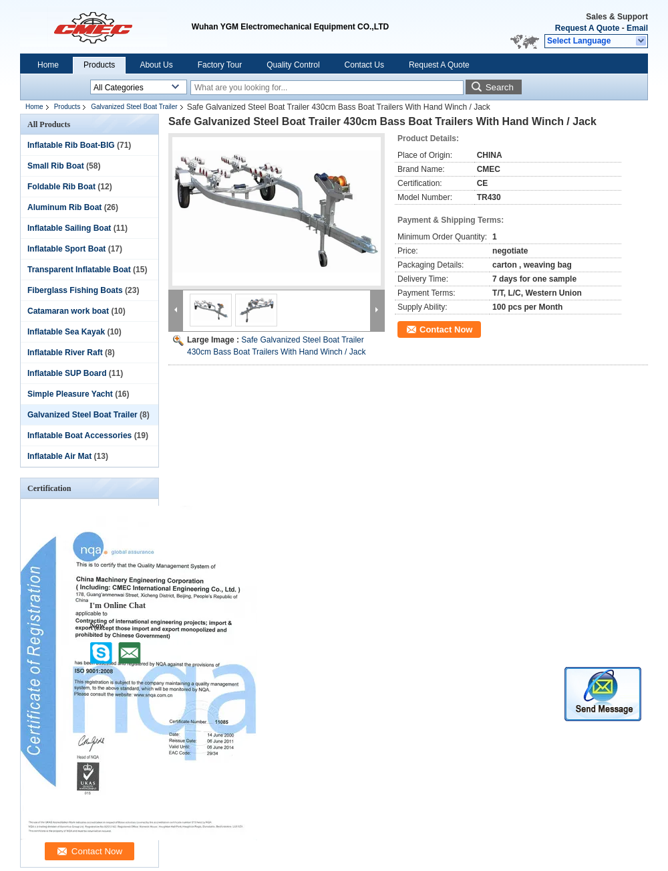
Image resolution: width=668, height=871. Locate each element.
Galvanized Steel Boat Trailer (134, 106)
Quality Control (293, 65)
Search (500, 87)
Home (48, 65)
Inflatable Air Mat (59, 456)
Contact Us (364, 65)
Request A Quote (587, 28)
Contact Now (446, 329)
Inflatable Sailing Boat (69, 228)
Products (99, 65)
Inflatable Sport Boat (66, 249)
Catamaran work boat (68, 311)
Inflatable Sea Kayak (66, 331)
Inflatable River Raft (65, 352)
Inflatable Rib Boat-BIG (71, 145)
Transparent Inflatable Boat (79, 269)
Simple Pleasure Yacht (70, 394)
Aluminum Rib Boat (64, 207)
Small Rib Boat (55, 166)
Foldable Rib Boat (61, 186)
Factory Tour (220, 65)
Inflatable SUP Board (66, 373)
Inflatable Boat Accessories (79, 435)
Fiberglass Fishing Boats (75, 290)
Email (637, 28)
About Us (156, 65)
